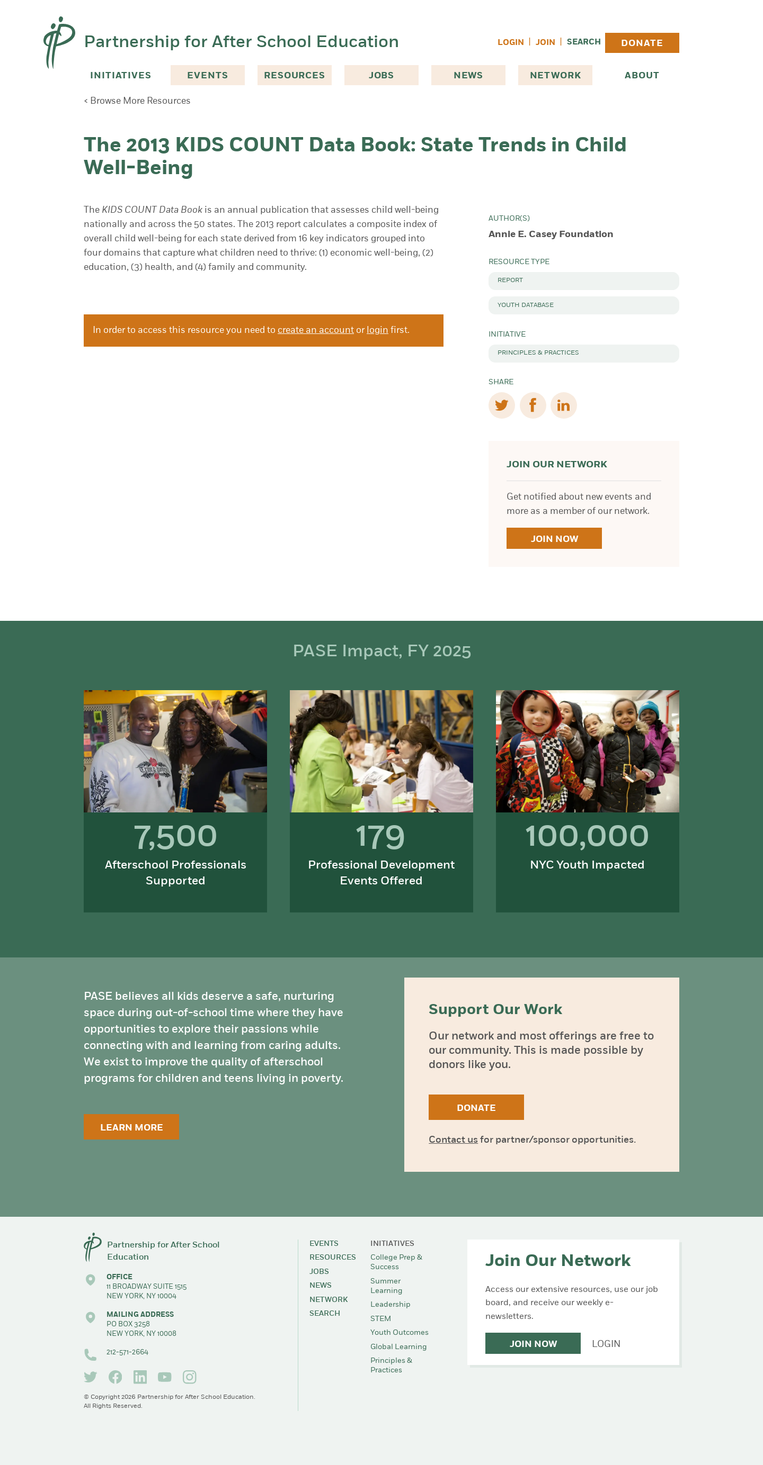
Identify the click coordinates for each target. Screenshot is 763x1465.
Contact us (453, 1140)
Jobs (381, 75)
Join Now (554, 539)
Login (511, 43)
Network (555, 75)
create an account (316, 330)
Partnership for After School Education (241, 42)
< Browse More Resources (137, 101)
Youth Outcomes (399, 1333)
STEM (380, 1319)
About (642, 75)
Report (510, 280)
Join (545, 43)
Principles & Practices (538, 353)
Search (584, 43)
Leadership (390, 1305)
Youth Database (526, 305)
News (468, 75)
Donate (642, 43)
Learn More (131, 1128)
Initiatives (120, 75)
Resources (294, 75)
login (377, 330)
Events (207, 75)
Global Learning (398, 1347)
